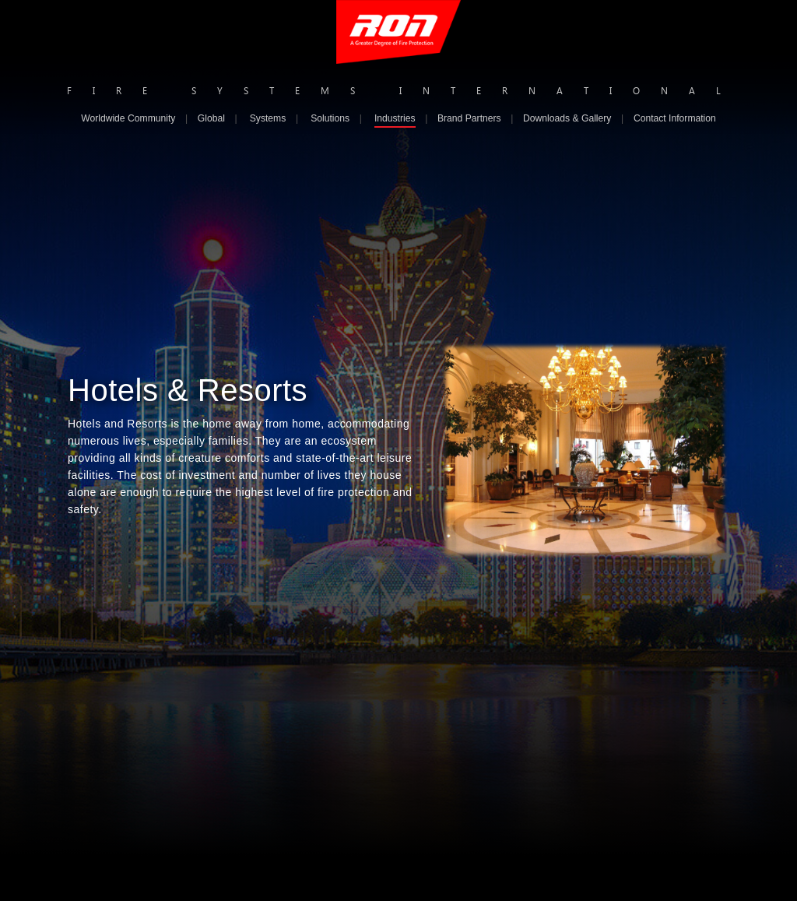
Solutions (330, 118)
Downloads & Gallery (567, 118)
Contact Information (675, 118)
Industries (395, 118)
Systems (268, 118)
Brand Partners (469, 118)
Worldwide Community (128, 118)
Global (211, 118)
